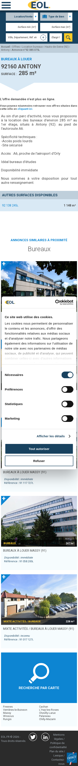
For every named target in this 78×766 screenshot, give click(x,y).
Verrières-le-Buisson (15, 709)
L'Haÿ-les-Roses (49, 709)
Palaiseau (45, 716)
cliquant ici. (25, 108)
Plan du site (56, 751)
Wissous (8, 716)
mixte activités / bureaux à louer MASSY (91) (38, 629)
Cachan (43, 706)
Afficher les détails (51, 436)
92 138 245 (10, 205)
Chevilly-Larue (47, 712)
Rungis (7, 719)
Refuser (39, 461)
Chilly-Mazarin (47, 719)
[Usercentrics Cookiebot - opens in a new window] (55, 302)
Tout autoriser (39, 449)
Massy (7, 712)
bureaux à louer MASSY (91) (24, 472)
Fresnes (8, 706)
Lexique (58, 755)
